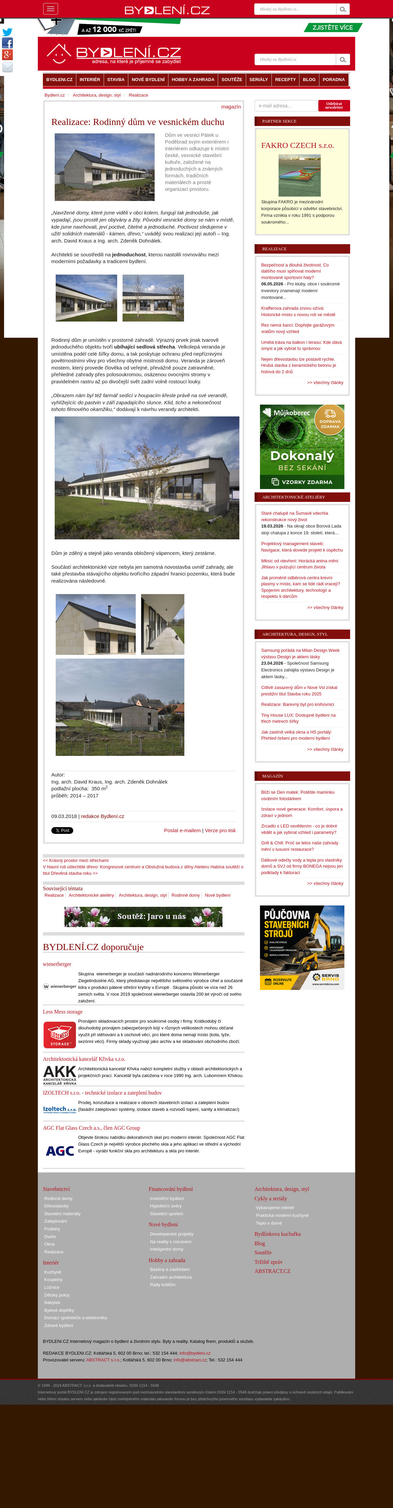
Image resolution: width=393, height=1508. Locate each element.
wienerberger (57, 964)
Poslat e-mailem (182, 830)
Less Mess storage (62, 1012)
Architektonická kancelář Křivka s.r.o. (84, 1059)
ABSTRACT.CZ (273, 1271)
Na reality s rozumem (170, 1241)
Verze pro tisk (220, 830)
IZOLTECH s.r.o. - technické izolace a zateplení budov (102, 1093)
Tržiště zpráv (269, 1262)
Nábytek (52, 1302)
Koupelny (53, 1279)
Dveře (50, 1236)
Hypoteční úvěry (166, 1205)
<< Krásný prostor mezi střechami (75, 860)
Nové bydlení (218, 895)
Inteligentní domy (166, 1249)
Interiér (51, 1263)
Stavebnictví (56, 1189)
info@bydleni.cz (195, 1353)
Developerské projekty (171, 1233)
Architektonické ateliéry (91, 895)
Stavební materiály (62, 1213)
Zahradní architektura (171, 1277)
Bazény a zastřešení (170, 1269)
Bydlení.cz (55, 95)
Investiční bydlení (167, 1198)
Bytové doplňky (59, 1310)
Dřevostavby (56, 1205)
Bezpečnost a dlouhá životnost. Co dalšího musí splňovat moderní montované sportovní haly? (295, 271)
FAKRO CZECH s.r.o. (297, 145)
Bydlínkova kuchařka (278, 1234)
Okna (49, 1244)
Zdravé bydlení (58, 1325)
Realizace (54, 895)
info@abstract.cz (190, 1359)
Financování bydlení (171, 1189)
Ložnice (51, 1287)
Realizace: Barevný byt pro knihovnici (297, 704)
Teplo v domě (269, 1223)
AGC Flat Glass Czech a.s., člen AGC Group (91, 1128)
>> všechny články (325, 382)
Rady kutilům (162, 1284)
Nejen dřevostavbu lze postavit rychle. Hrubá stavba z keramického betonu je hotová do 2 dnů (298, 365)
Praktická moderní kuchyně (282, 1215)
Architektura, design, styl (143, 895)
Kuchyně (52, 1272)
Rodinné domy (186, 895)
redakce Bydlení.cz (102, 816)
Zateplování (55, 1221)
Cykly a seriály (271, 1198)
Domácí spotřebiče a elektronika (75, 1317)
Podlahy (52, 1228)
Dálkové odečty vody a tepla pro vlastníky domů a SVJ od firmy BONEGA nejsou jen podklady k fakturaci (302, 866)
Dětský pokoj (56, 1295)
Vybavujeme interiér (275, 1207)
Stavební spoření (166, 1213)
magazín (231, 106)
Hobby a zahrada (167, 1260)
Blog (260, 1243)
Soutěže (263, 1252)
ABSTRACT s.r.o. (103, 1359)
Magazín (272, 775)
